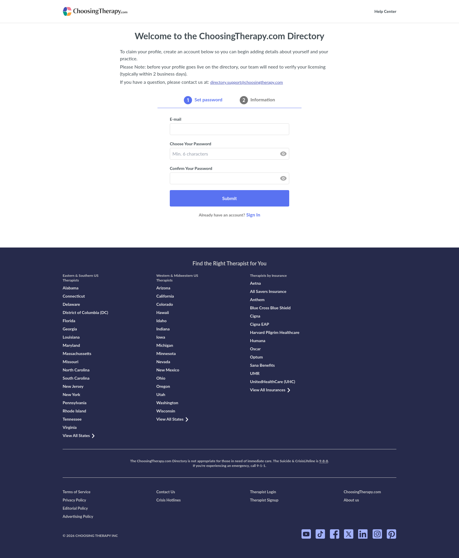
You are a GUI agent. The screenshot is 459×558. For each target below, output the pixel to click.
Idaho (161, 320)
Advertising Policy (78, 516)
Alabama (70, 287)
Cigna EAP (259, 324)
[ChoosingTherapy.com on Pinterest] (391, 534)
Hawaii (162, 312)
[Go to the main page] (104, 11)
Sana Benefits (262, 365)
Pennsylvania (74, 402)
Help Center (385, 11)
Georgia (70, 328)
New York (71, 394)
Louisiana (71, 337)
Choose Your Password (190, 143)
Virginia (70, 427)
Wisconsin (165, 410)
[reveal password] (283, 153)
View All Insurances (270, 389)
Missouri (70, 361)
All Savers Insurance (268, 291)
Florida (69, 320)
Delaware (71, 304)
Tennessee (72, 419)
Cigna (255, 315)
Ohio (160, 378)
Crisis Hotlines (168, 500)
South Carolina (76, 378)
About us (351, 500)
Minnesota (166, 353)
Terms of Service (76, 491)
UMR (255, 373)
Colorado (164, 304)
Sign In (253, 214)
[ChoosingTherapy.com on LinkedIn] (363, 534)
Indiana (163, 328)
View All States (79, 435)
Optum (256, 356)
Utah (160, 394)
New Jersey (73, 386)
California (165, 295)
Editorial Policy (75, 508)
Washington (167, 402)
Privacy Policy (74, 500)
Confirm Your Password (191, 168)
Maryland (71, 345)
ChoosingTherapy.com (362, 491)
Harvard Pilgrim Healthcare (274, 332)
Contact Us (165, 491)
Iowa (160, 337)
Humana (257, 340)
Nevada (163, 361)
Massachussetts (77, 353)
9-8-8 (323, 461)
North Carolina (76, 369)
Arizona (163, 287)
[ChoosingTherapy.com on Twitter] (348, 534)
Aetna (255, 283)
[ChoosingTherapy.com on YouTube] (306, 534)
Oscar (255, 348)
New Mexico (167, 369)
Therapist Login (263, 491)
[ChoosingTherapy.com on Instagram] (377, 534)
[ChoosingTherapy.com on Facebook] (334, 534)
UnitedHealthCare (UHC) (272, 381)
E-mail (175, 119)
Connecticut (74, 295)
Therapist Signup (264, 500)
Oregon (163, 386)
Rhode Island (74, 410)
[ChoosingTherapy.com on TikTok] (320, 534)
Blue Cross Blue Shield (270, 307)
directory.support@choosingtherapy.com (246, 82)
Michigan (164, 345)
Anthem (257, 299)
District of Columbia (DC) (85, 312)
